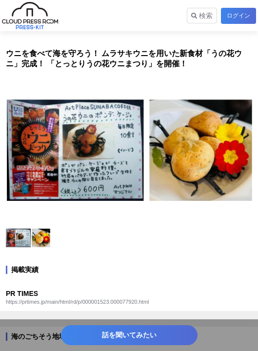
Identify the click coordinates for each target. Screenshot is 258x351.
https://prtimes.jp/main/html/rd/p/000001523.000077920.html (77, 302)
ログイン (238, 15)
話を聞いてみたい (129, 335)
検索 (202, 16)
